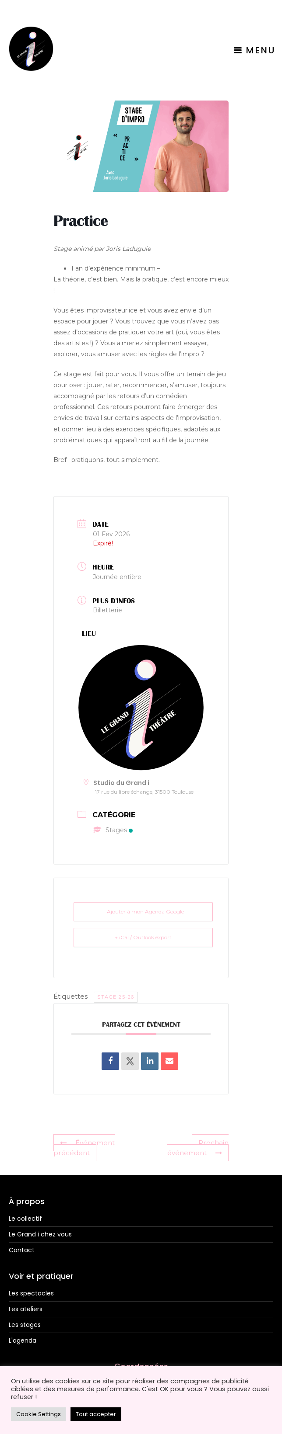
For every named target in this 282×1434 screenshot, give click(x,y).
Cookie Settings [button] (38, 1414)
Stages (113, 830)
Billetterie (107, 610)
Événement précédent (84, 1148)
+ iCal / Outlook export (143, 937)
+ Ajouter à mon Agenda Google (143, 911)
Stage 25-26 (115, 997)
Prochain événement (198, 1148)
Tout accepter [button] (96, 1414)
